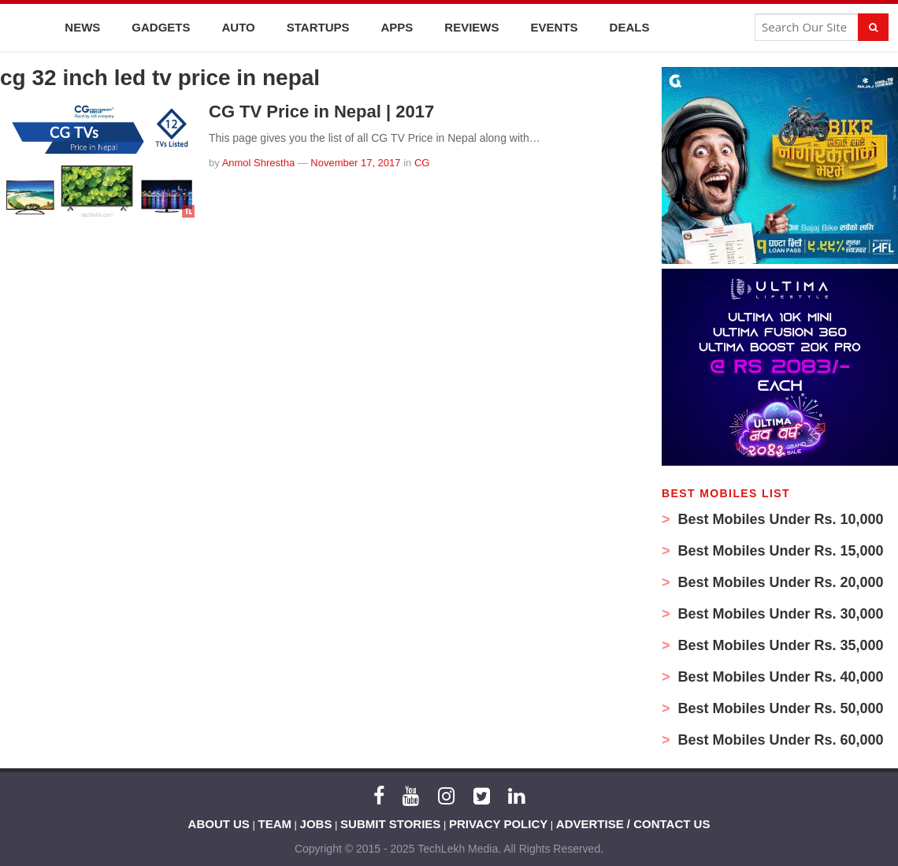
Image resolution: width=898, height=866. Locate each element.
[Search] (873, 27)
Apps (397, 27)
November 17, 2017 (355, 163)
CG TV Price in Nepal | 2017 (321, 111)
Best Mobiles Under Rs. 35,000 (779, 645)
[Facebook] (378, 796)
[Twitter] (481, 796)
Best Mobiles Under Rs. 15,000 (779, 551)
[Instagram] (446, 796)
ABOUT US (219, 824)
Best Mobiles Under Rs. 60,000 (779, 740)
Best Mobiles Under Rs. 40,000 (779, 677)
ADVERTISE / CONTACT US (633, 824)
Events (554, 27)
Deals (630, 27)
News (82, 27)
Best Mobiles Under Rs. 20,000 (779, 582)
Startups (318, 27)
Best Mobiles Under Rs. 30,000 (779, 614)
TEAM (275, 824)
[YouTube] (411, 796)
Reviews (471, 27)
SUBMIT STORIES (390, 824)
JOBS (316, 824)
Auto (238, 27)
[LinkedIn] (516, 796)
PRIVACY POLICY (498, 824)
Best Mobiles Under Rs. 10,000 (779, 519)
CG (422, 163)
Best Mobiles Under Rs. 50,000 (779, 708)
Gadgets (161, 27)
